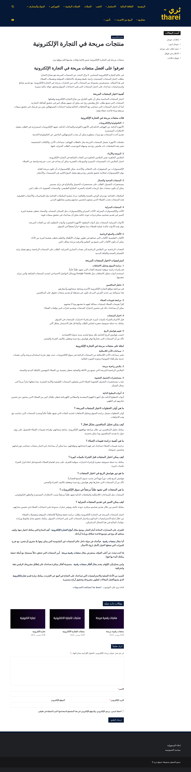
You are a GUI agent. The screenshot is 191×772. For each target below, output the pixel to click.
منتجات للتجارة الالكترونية (74, 631)
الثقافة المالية (126, 6)
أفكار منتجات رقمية (83, 564)
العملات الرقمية (72, 6)
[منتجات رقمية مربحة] (106, 619)
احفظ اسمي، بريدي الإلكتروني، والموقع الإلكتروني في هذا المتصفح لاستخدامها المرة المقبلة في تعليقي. (79, 711)
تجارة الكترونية (39, 631)
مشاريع (141, 20)
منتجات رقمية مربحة (71, 553)
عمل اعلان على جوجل (169, 49)
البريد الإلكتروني (117, 700)
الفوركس (55, 6)
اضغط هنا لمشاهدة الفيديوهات (87, 587)
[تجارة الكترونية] (27, 619)
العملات (87, 6)
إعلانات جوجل (173, 39)
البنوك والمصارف (37, 6)
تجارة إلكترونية (117, 37)
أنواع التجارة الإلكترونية (62, 530)
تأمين (107, 20)
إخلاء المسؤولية (174, 745)
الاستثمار (111, 6)
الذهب (99, 6)
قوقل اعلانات (173, 58)
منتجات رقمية (109, 541)
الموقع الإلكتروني (58, 700)
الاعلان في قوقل (171, 53)
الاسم (121, 689)
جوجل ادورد (173, 44)
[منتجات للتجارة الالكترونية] (67, 619)
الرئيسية (141, 6)
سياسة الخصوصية (173, 750)
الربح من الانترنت (124, 20)
